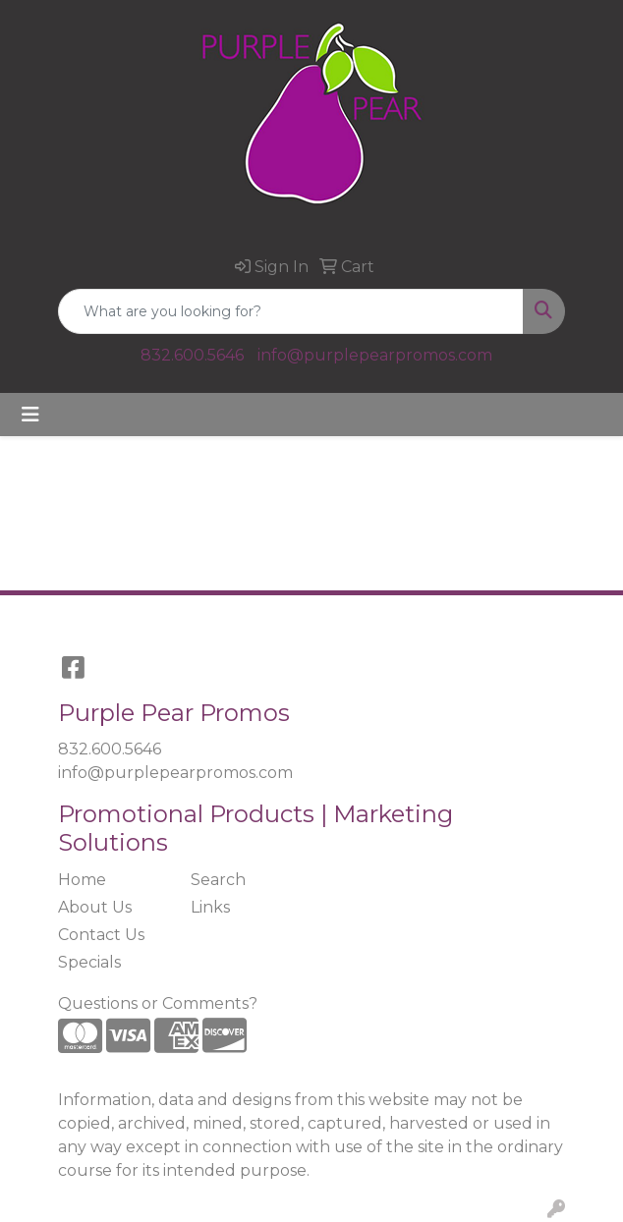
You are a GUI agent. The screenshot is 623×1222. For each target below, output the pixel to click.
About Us (95, 907)
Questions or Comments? (157, 1003)
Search (218, 879)
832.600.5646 (192, 355)
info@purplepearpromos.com (374, 355)
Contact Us (101, 934)
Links (210, 907)
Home (82, 879)
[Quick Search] (291, 311)
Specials (89, 962)
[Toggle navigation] (30, 414)
